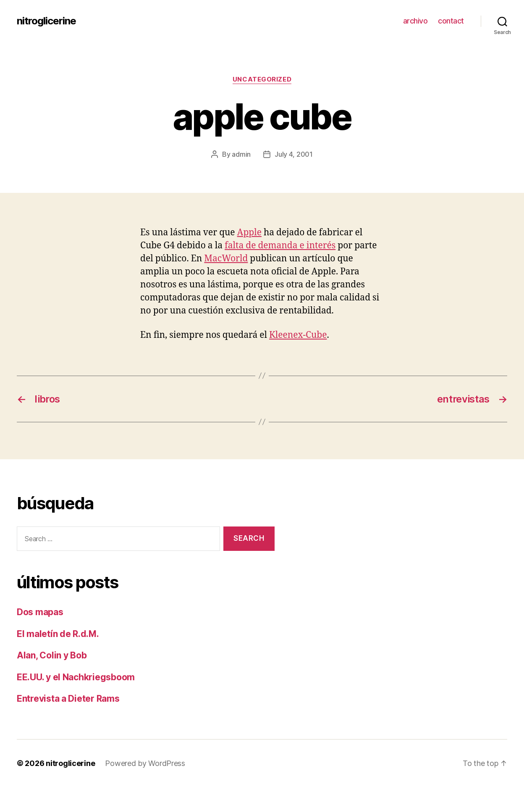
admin (241, 154)
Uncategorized (262, 79)
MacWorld (226, 258)
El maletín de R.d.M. (58, 634)
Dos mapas (40, 612)
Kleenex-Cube (298, 335)
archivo (415, 20)
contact (451, 20)
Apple (249, 232)
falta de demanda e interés (280, 245)
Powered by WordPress (145, 763)
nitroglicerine (46, 21)
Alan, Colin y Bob (51, 655)
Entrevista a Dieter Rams (68, 698)
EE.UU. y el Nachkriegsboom (76, 677)
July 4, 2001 (294, 154)
